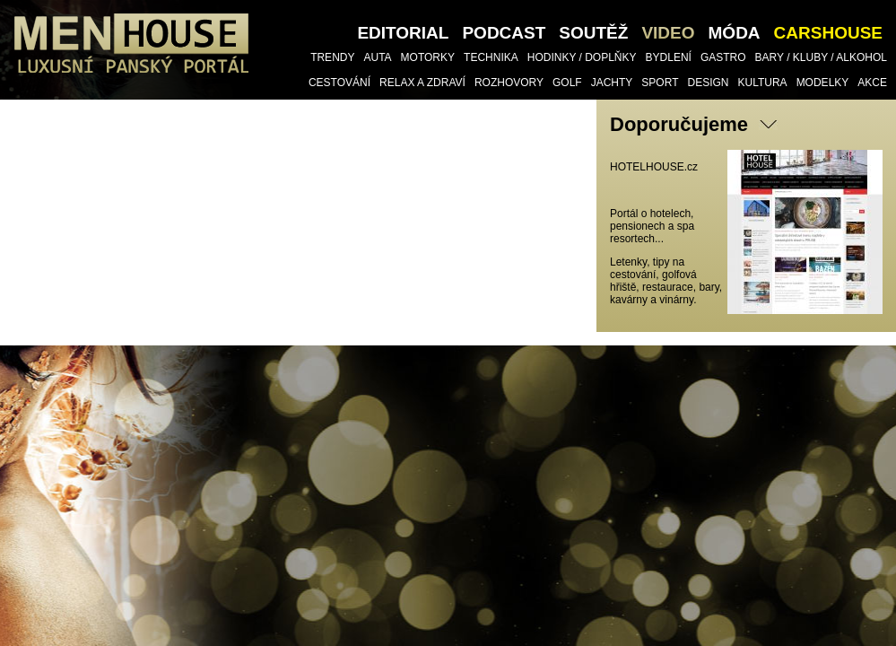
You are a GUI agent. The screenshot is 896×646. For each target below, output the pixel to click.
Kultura (762, 82)
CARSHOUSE (828, 32)
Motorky (428, 57)
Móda (735, 32)
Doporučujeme (679, 124)
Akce (872, 82)
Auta (377, 57)
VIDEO (667, 32)
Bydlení (669, 57)
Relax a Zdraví (422, 82)
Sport (659, 82)
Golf (567, 82)
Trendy (332, 57)
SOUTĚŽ (593, 32)
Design (707, 82)
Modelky (822, 82)
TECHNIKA (491, 57)
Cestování (339, 82)
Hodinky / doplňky (582, 57)
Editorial (402, 32)
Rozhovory (509, 82)
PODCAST (503, 32)
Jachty (612, 82)
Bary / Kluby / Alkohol (821, 57)
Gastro (723, 57)
